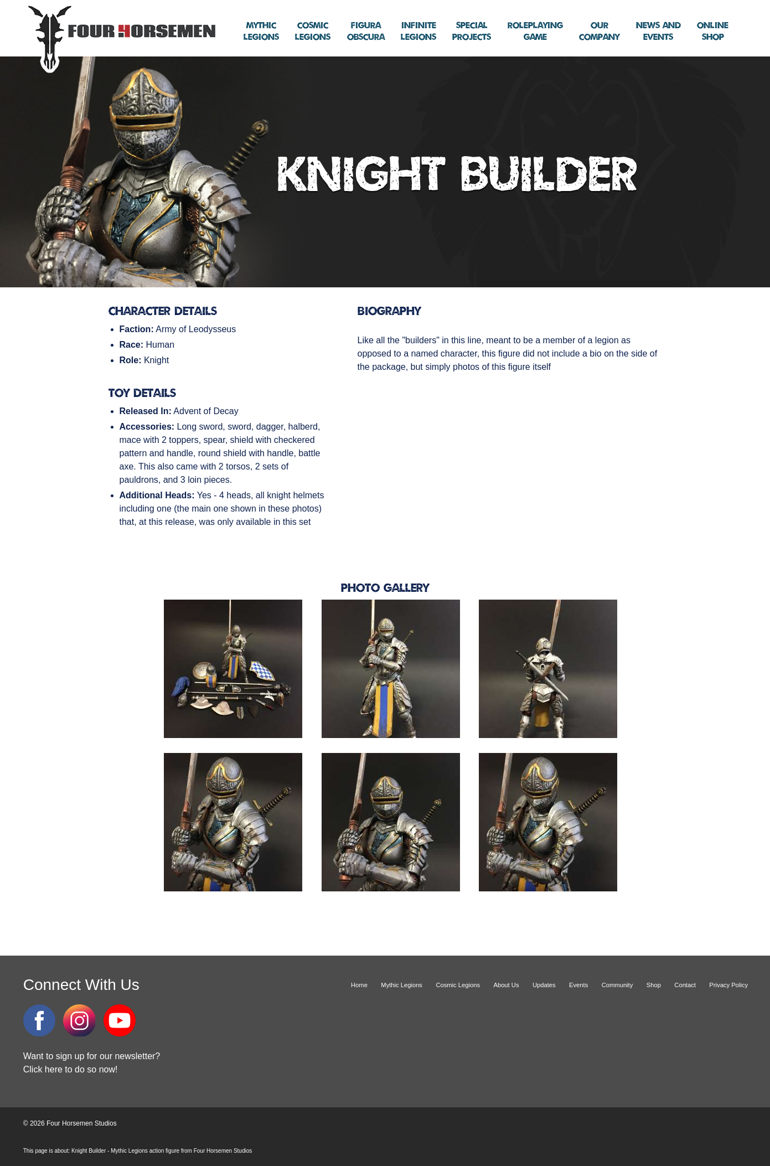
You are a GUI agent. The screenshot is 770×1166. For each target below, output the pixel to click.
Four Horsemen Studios (120, 38)
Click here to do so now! (70, 1069)
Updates (544, 985)
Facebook (39, 1020)
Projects (471, 31)
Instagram (79, 1020)
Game (535, 31)
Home (359, 985)
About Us (506, 985)
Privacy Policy (728, 985)
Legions (261, 31)
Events (658, 31)
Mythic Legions (401, 985)
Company (599, 31)
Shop (712, 31)
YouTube (120, 1020)
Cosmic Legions (458, 985)
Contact (685, 985)
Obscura (366, 31)
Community (617, 985)
